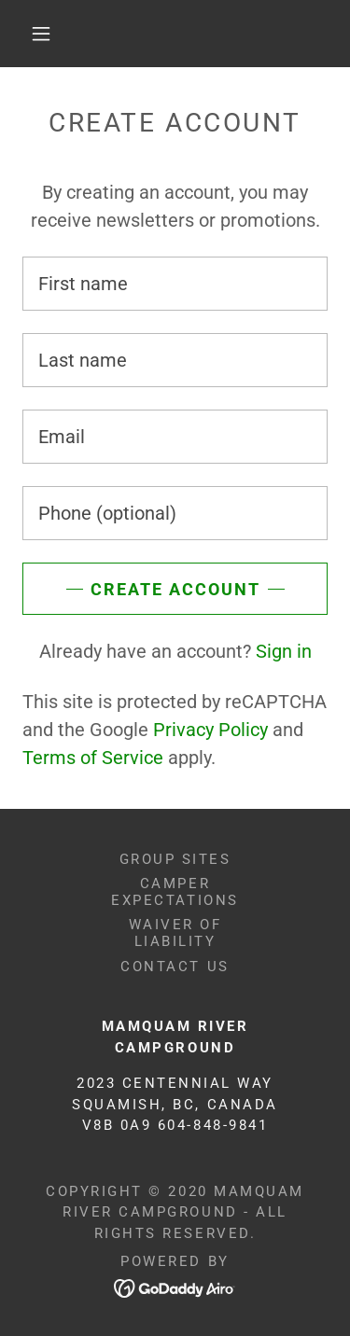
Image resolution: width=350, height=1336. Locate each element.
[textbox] (175, 284)
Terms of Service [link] (92, 757)
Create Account (175, 589)
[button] (41, 33)
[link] (175, 1287)
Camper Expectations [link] (174, 892)
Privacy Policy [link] (210, 729)
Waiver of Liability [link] (175, 933)
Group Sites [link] (175, 859)
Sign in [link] (284, 651)
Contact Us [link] (174, 966)
